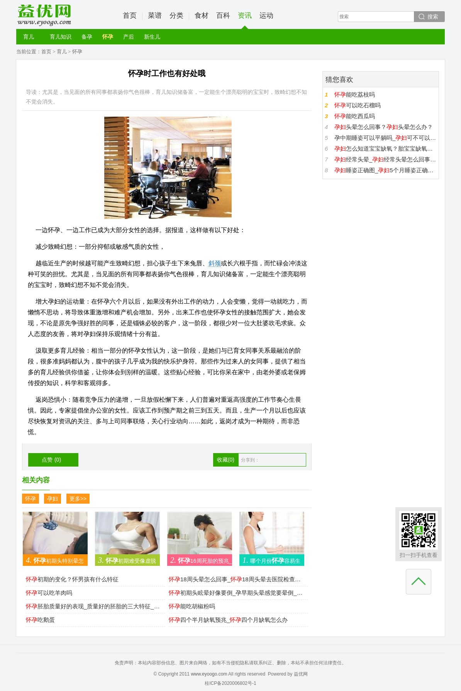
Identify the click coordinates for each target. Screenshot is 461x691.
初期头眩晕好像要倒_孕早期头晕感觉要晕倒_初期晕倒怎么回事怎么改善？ (236, 592)
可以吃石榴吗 (357, 105)
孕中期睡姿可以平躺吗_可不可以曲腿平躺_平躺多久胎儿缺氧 (385, 137)
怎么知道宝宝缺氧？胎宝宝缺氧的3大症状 (385, 148)
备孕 (86, 37)
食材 (201, 15)
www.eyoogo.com (209, 674)
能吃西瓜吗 (354, 116)
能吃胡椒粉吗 (192, 606)
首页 (130, 15)
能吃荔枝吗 (354, 94)
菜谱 (155, 15)
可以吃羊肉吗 (49, 592)
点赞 (51, 460)
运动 (266, 15)
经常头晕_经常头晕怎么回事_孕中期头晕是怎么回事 (385, 159)
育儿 (28, 37)
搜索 (432, 17)
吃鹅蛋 (40, 619)
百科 (223, 15)
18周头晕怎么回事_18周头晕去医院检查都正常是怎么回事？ (236, 579)
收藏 (225, 460)
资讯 (245, 20)
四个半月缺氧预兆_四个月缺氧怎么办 (228, 619)
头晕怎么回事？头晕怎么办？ (383, 127)
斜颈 (214, 263)
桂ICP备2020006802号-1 (230, 683)
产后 (128, 37)
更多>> (77, 499)
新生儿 (152, 37)
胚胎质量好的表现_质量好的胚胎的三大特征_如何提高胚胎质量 (93, 606)
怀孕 (107, 37)
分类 (176, 15)
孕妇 (52, 499)
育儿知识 (60, 37)
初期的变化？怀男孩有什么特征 (72, 579)
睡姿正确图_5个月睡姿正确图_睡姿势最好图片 (385, 170)
